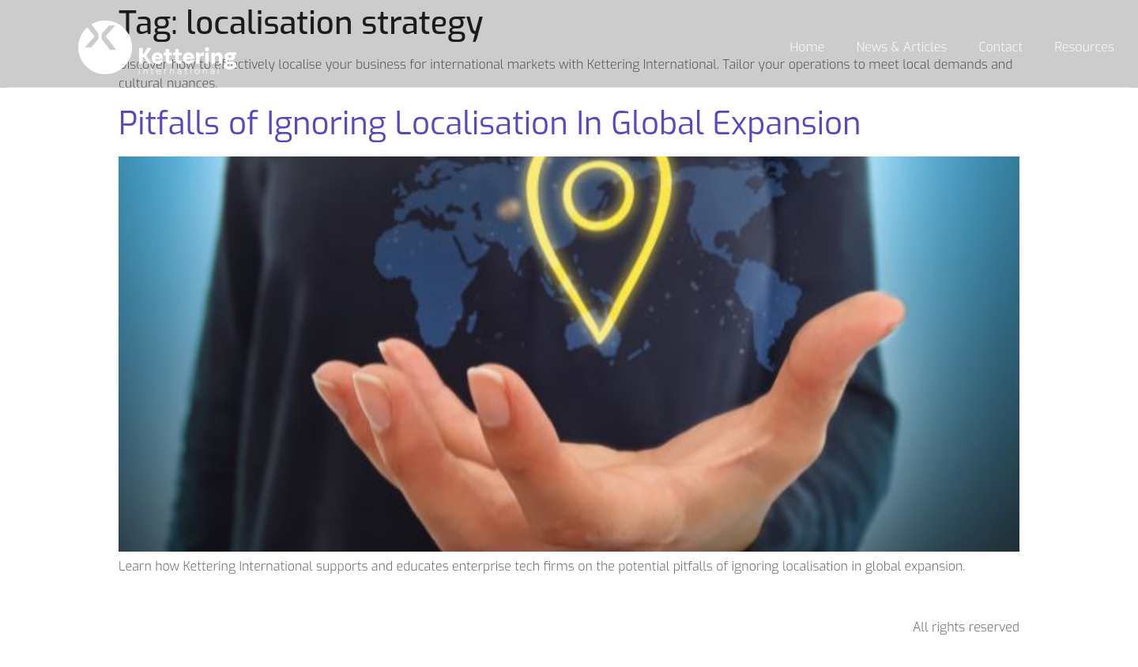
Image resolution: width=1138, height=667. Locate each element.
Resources (1084, 47)
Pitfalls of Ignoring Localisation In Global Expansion (490, 124)
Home (807, 47)
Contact (1000, 47)
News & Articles (902, 47)
